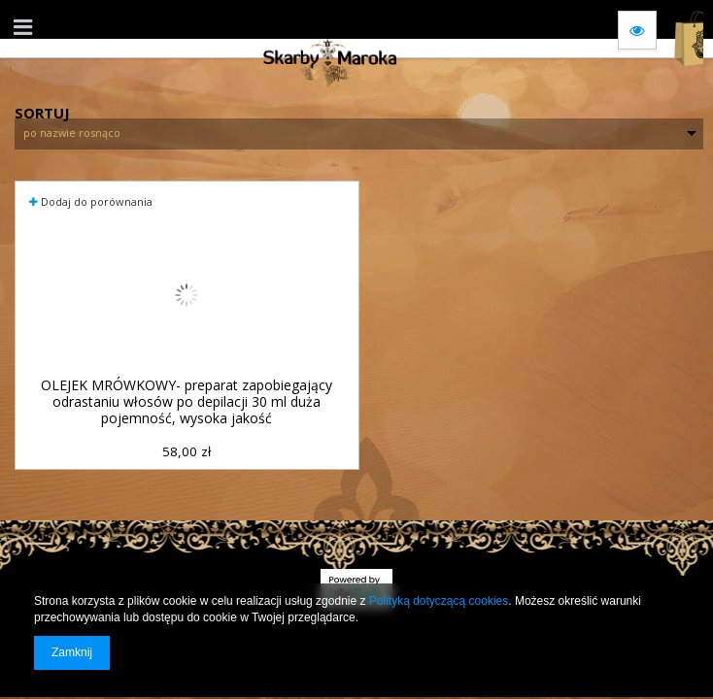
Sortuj (42, 110)
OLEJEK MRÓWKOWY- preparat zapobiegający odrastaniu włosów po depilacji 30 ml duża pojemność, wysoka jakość (186, 402)
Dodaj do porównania (91, 201)
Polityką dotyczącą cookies (438, 601)
